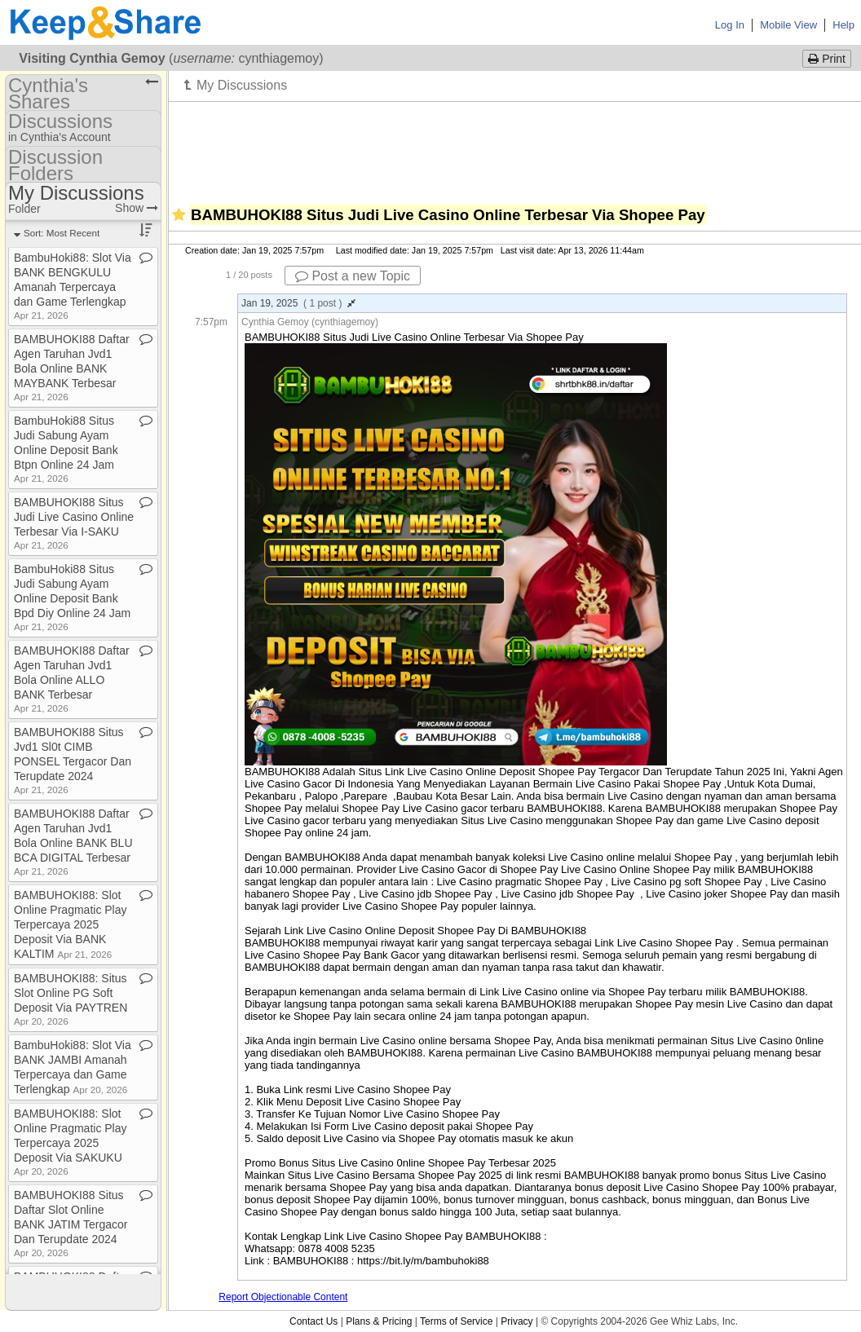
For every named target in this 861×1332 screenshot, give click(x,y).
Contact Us (313, 1321)
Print (827, 58)
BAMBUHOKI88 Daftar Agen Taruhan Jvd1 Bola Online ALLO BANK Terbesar (72, 678)
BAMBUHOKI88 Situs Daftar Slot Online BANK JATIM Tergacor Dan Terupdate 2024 (71, 1223)
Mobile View (788, 25)
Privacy (516, 1321)
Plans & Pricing (379, 1321)
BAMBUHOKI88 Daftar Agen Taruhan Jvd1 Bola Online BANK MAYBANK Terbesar (72, 367)
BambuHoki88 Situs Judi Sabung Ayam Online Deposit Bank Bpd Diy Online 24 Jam (72, 597)
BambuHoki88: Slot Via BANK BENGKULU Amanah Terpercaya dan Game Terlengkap (72, 285)
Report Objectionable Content (283, 1297)
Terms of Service (456, 1321)
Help (843, 25)
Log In (729, 25)
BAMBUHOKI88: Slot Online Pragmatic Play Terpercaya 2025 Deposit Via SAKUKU (70, 1141)
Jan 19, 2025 (298, 303)
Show (136, 207)
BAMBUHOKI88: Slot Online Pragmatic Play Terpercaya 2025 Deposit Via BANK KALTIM (70, 924)
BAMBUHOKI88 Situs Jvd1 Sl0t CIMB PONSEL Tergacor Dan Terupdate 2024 (72, 760)
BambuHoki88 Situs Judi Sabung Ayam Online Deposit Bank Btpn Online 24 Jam (66, 448)
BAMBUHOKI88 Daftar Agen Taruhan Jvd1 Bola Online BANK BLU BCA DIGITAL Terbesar (73, 841)
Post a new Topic (352, 276)
